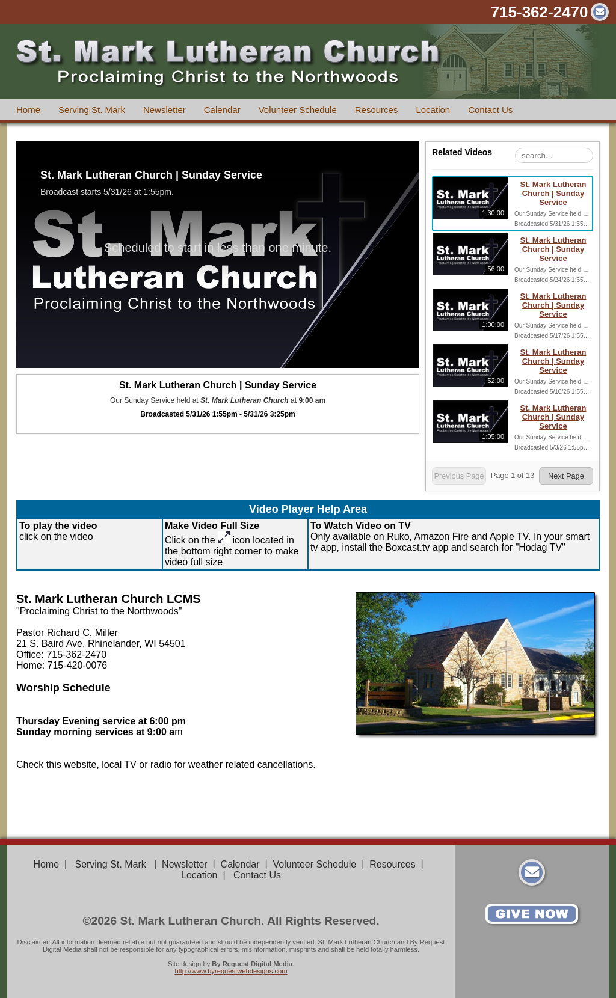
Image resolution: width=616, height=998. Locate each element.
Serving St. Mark (91, 110)
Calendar (222, 110)
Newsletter (164, 110)
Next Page (566, 475)
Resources (376, 110)
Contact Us (490, 110)
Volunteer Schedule (298, 110)
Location (433, 110)
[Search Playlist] (554, 155)
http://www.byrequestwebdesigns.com (230, 971)
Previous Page (459, 475)
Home (28, 110)
